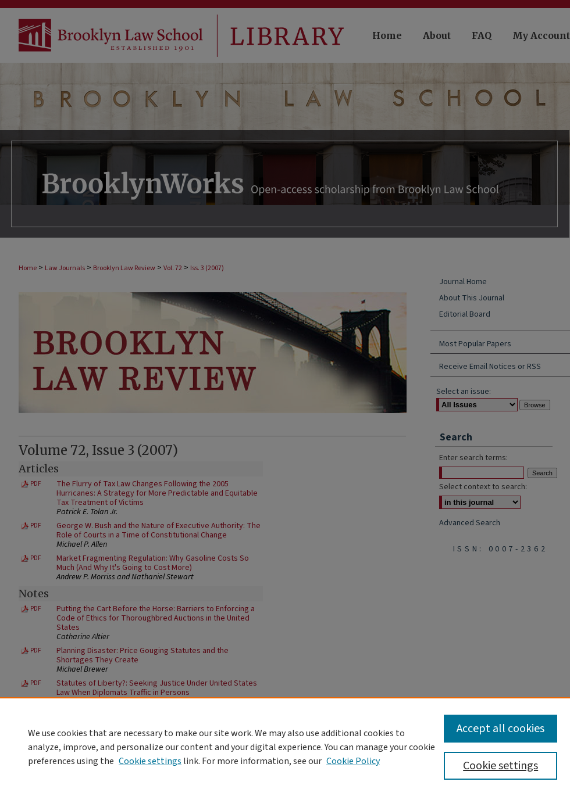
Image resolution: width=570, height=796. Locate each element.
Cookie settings (150, 761)
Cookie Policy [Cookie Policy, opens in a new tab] (353, 761)
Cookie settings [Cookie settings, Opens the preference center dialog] (500, 766)
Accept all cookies (500, 728)
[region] (285, 746)
